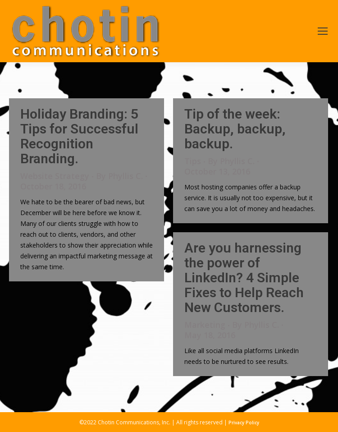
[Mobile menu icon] (322, 31)
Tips (192, 161)
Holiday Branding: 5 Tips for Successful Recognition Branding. (79, 136)
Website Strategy (54, 175)
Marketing (204, 324)
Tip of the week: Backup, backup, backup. (235, 129)
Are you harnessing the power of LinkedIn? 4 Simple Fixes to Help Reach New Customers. (244, 277)
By (119, 176)
